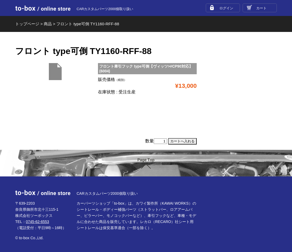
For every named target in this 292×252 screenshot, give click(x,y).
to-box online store (42, 8)
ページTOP (146, 163)
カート (261, 8)
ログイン (226, 8)
